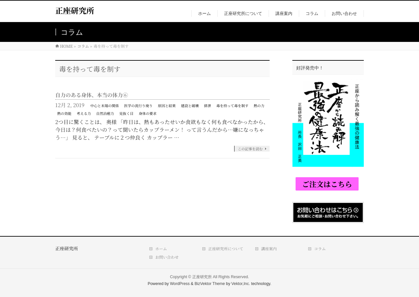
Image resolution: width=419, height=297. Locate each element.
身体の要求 (148, 113)
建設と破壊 (190, 105)
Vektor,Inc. (240, 283)
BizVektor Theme (210, 283)
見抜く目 (126, 113)
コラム (320, 248)
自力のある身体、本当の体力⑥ (91, 95)
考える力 (84, 113)
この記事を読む (250, 148)
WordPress (180, 283)
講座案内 (269, 248)
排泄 (207, 105)
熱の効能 (64, 113)
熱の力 (259, 105)
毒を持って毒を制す (232, 105)
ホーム (161, 248)
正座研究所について (225, 248)
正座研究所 (74, 10)
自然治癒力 (105, 113)
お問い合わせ (167, 257)
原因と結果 (167, 105)
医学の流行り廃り (138, 105)
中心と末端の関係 (104, 105)
